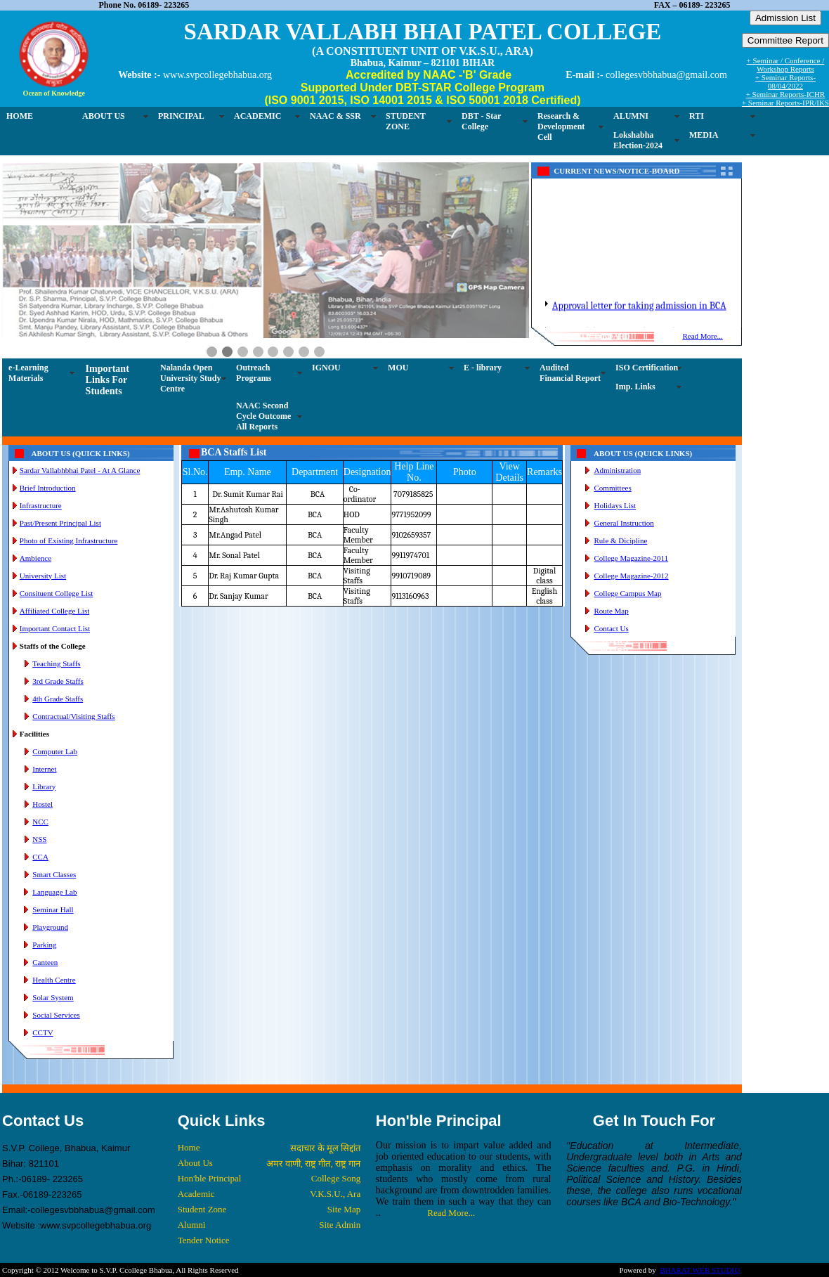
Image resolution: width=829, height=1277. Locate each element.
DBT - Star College (481, 121)
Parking (44, 944)
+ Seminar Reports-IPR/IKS (785, 102)
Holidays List (615, 505)
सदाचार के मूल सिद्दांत (325, 1148)
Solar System (52, 997)
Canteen (45, 962)
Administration (617, 470)
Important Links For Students (107, 379)
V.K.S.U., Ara (335, 1193)
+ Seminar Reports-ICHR (785, 94)
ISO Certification (646, 367)
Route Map (611, 611)
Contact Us (611, 628)
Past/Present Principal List (60, 523)
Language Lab (54, 892)
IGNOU (326, 367)
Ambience (35, 558)
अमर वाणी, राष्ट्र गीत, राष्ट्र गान (313, 1163)
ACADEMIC (257, 116)
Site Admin (339, 1224)
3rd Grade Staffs (58, 681)
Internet (44, 769)
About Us (195, 1163)
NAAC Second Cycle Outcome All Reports (263, 416)
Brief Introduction (48, 488)
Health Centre (53, 979)
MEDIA (703, 135)
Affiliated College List (54, 611)
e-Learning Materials (28, 373)
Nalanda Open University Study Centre (190, 378)
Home (189, 1147)
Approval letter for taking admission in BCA (639, 324)
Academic (196, 1193)
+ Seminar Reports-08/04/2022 (785, 81)
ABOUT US (103, 116)
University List (43, 575)
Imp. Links (635, 386)
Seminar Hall (52, 909)
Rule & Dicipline (621, 540)
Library (44, 786)
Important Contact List (55, 628)
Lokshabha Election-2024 (637, 140)
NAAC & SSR (335, 116)
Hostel (42, 804)
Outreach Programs (253, 373)
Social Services (56, 1015)
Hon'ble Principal (210, 1178)
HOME (19, 116)
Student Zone (202, 1209)
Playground (50, 927)
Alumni (192, 1224)
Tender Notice (204, 1240)
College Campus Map (628, 593)
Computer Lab (54, 751)
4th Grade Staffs (57, 698)
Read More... (702, 336)
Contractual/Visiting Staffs (73, 716)
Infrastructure (41, 505)
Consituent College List (56, 593)
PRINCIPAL (181, 116)
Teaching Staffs (56, 663)
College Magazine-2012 (631, 575)
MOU (398, 367)
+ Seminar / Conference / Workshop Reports (786, 64)
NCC (40, 821)
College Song (335, 1178)
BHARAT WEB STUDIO (700, 1270)
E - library (483, 367)
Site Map (343, 1209)
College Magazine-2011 (631, 558)
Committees (613, 488)
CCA (40, 857)
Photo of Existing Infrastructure (69, 540)
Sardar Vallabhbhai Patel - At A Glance (80, 470)
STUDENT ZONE (406, 121)
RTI (696, 116)
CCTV (42, 1032)
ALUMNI (630, 116)
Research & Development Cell (561, 126)
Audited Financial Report (570, 373)
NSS (39, 839)
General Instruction (624, 523)
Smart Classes (54, 874)
